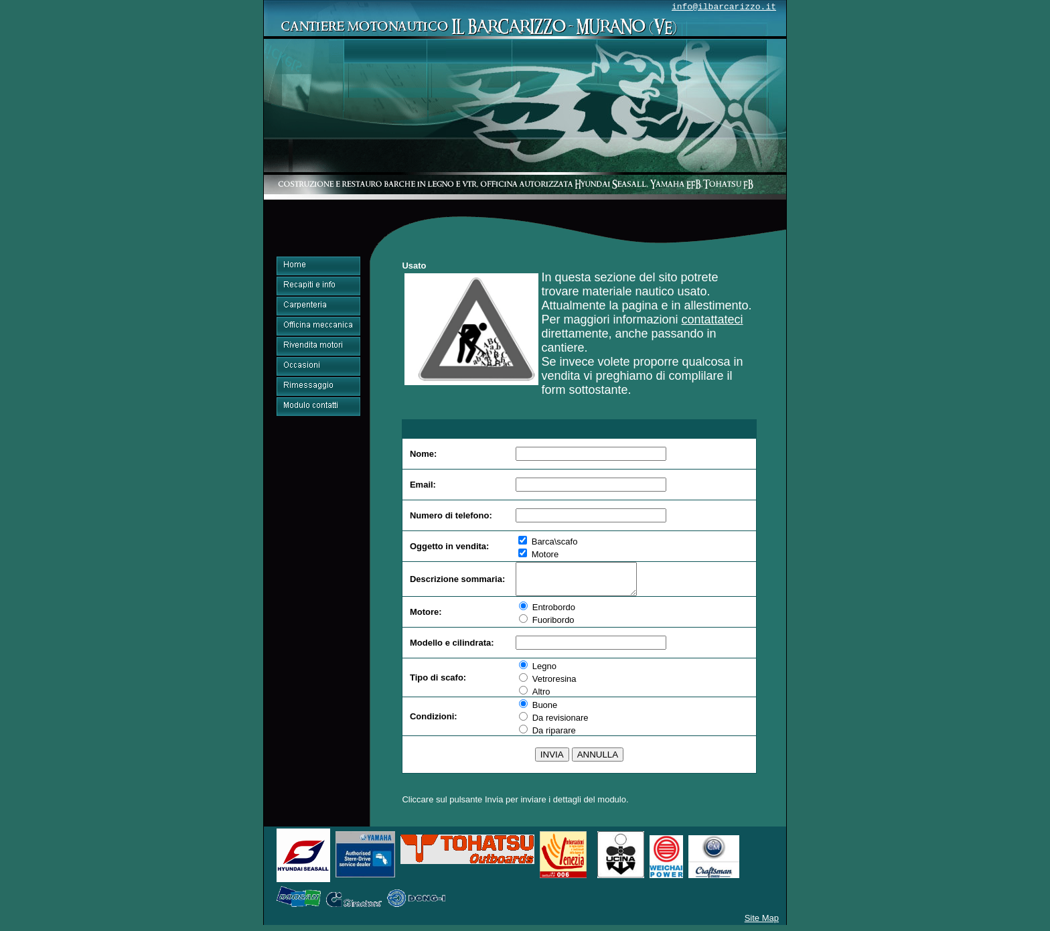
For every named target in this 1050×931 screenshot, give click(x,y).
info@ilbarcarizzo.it (724, 7)
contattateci (712, 319)
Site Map (762, 924)
